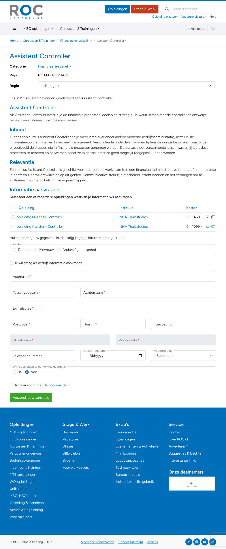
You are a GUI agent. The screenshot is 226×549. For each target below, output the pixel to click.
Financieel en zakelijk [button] (74, 41)
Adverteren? (178, 446)
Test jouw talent (128, 467)
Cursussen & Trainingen (78, 28)
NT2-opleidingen (23, 474)
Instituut (126, 208)
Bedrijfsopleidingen (25, 460)
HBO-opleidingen (23, 439)
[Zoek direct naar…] (189, 9)
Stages (68, 446)
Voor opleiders (21, 517)
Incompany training (25, 467)
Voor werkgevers (76, 467)
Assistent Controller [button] (110, 41)
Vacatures (70, 439)
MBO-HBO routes (23, 496)
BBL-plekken (73, 453)
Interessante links (182, 460)
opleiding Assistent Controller (40, 226)
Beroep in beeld (128, 474)
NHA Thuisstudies (133, 217)
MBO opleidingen (36, 28)
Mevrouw (46, 250)
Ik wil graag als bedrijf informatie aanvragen (48, 263)
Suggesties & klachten (186, 453)
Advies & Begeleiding (26, 510)
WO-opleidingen (23, 481)
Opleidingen (117, 9)
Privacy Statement (130, 542)
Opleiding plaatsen (165, 17)
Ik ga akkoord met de (42, 385)
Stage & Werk (144, 9)
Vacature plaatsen (193, 17)
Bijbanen (69, 460)
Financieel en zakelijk (54, 66)
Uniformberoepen (24, 489)
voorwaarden (59, 385)
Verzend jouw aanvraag (31, 397)
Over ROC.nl (178, 439)
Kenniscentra (126, 432)
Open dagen (125, 439)
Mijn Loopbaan (127, 453)
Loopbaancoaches (130, 460)
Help (213, 17)
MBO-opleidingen (23, 432)
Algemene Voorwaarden (97, 542)
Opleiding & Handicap (27, 503)
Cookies (152, 542)
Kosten (191, 208)
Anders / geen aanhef (79, 250)
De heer (24, 250)
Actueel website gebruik (135, 481)
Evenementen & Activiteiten (138, 446)
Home (14, 41)
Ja (20, 372)
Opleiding (26, 208)
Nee (33, 372)
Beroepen (70, 432)
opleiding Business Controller (39, 217)
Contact (175, 432)
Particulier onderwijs (25, 453)
